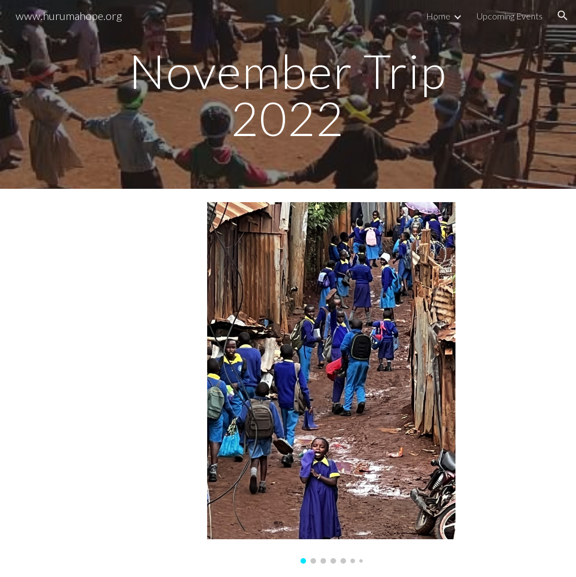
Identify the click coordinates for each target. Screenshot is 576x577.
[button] (562, 15)
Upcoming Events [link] (510, 16)
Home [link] (438, 16)
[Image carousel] (331, 383)
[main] (288, 95)
